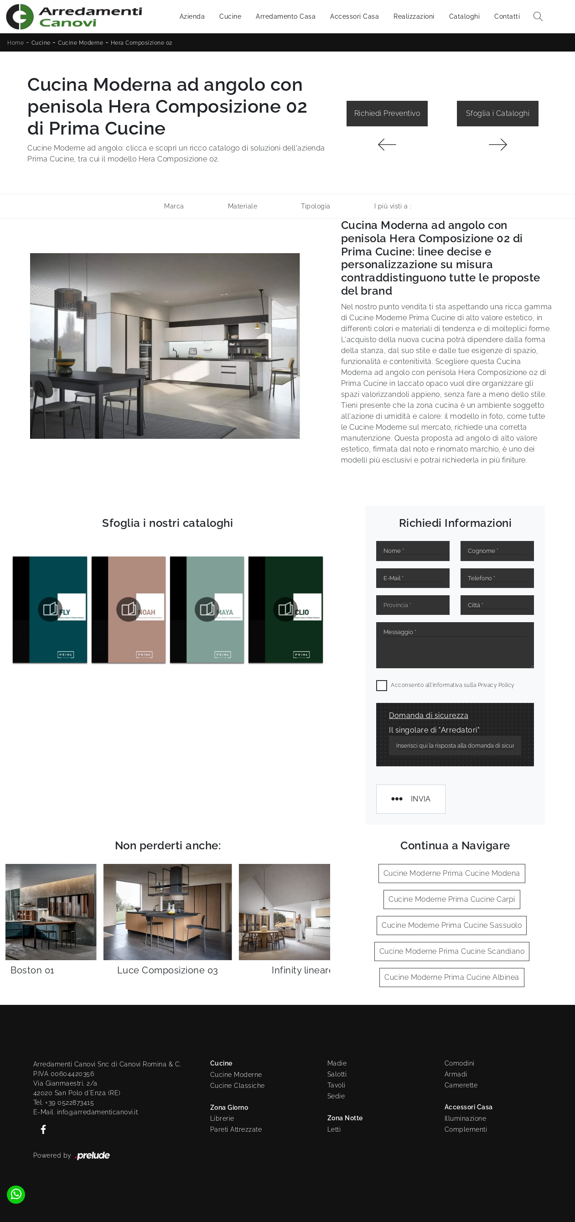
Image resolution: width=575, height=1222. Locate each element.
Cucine (230, 16)
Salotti (337, 1074)
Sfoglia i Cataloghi (498, 113)
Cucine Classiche (237, 1085)
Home (15, 43)
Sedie (336, 1096)
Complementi (466, 1129)
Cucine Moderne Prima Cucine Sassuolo (452, 925)
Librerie (222, 1118)
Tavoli (336, 1085)
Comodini (460, 1063)
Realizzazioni (414, 16)
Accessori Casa (354, 16)
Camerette (461, 1085)
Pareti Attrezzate (236, 1129)
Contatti (507, 16)
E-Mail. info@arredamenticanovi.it (85, 1112)
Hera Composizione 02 (141, 43)
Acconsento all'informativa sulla (452, 685)
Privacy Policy (496, 685)
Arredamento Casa (286, 16)
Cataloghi (464, 16)
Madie (337, 1063)
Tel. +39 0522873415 (63, 1102)
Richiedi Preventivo (387, 113)
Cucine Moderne (80, 43)
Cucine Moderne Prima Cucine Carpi (452, 899)
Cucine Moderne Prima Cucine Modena (451, 873)
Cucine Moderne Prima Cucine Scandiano (452, 951)
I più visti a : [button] (392, 206)
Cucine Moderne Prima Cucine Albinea (451, 977)
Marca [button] (174, 206)
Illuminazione (466, 1118)
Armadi (456, 1074)
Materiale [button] (243, 206)
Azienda (192, 16)
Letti (334, 1129)
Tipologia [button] (316, 206)
